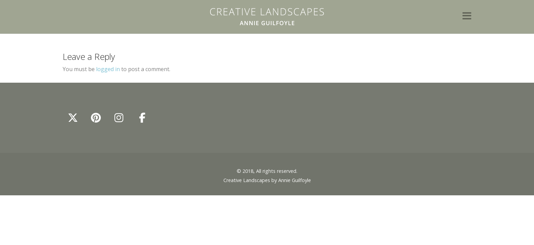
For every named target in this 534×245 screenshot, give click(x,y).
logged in (108, 69)
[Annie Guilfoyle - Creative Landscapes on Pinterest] (96, 118)
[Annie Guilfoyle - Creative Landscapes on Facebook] (142, 118)
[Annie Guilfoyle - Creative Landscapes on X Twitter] (73, 118)
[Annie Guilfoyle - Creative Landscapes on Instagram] (119, 118)
